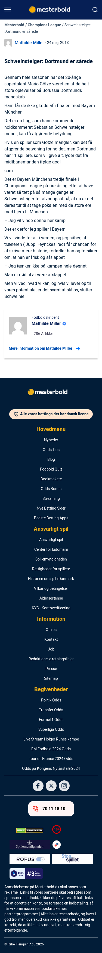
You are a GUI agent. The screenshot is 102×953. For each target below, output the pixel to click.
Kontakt (51, 639)
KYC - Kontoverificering (51, 608)
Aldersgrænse (51, 598)
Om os (51, 630)
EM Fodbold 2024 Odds (51, 749)
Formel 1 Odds (51, 720)
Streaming (51, 498)
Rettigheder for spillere (51, 569)
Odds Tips (51, 450)
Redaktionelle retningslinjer (51, 659)
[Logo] (51, 393)
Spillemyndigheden (51, 559)
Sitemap (51, 678)
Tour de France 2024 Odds (51, 759)
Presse (51, 669)
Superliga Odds (51, 729)
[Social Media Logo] (38, 785)
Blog (51, 459)
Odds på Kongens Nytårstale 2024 (51, 768)
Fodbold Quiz (51, 469)
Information (51, 619)
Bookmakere (51, 479)
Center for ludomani (51, 549)
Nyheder (51, 440)
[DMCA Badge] (30, 830)
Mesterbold (14, 25)
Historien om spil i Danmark (51, 579)
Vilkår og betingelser (51, 588)
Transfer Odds (51, 710)
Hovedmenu (51, 429)
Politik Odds (51, 700)
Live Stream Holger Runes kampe (51, 739)
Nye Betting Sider (51, 508)
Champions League (44, 25)
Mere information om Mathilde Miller (44, 348)
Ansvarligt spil (51, 529)
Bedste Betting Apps (51, 518)
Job (51, 649)
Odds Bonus (51, 489)
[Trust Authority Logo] (30, 844)
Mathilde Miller (29, 43)
